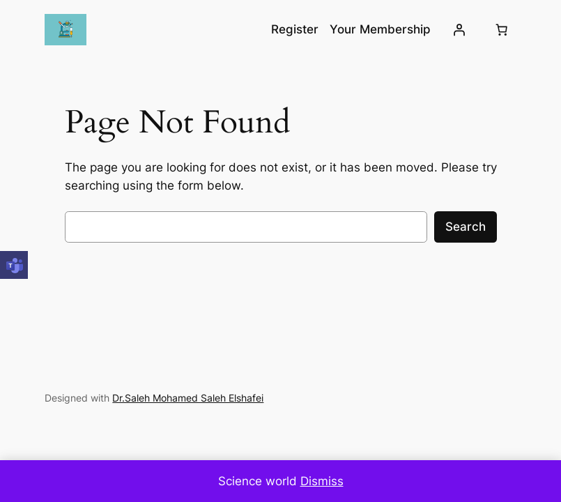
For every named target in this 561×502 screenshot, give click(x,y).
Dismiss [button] (322, 481)
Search (465, 227)
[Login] (458, 30)
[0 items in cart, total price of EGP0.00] (501, 30)
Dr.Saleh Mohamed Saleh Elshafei (187, 398)
